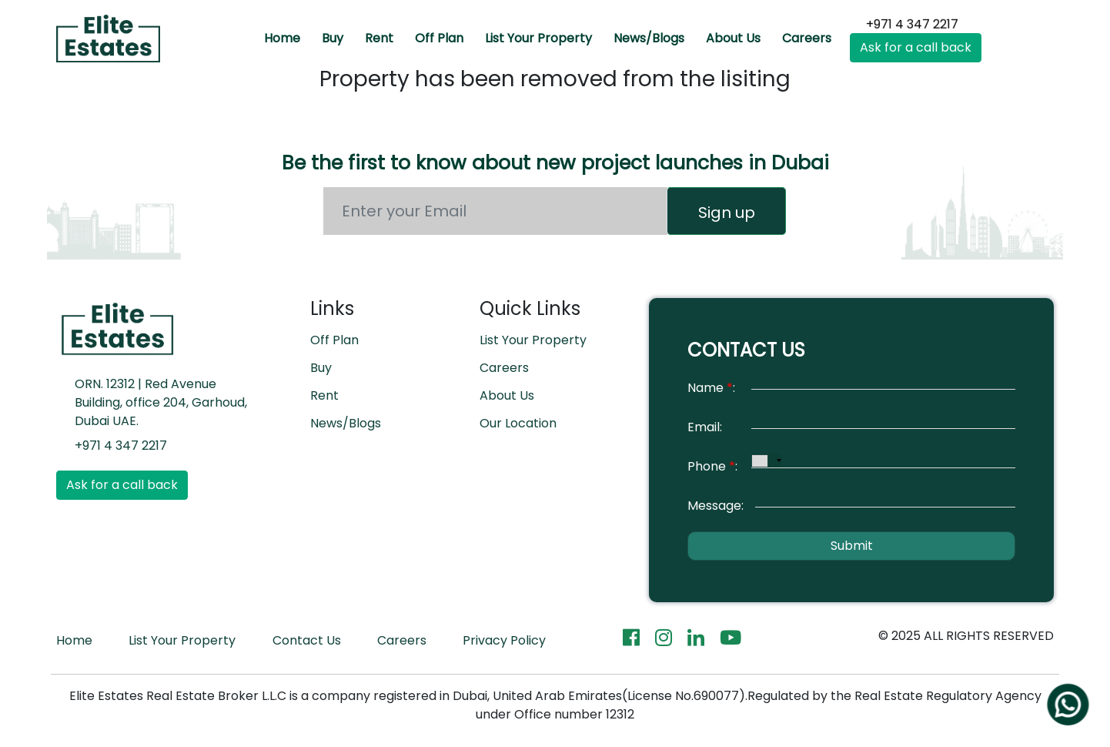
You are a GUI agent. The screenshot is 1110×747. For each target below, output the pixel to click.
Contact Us (306, 640)
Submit (852, 545)
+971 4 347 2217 (911, 22)
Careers (806, 38)
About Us (733, 38)
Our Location (518, 423)
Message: (715, 505)
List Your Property (538, 38)
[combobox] (766, 460)
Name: (711, 388)
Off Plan (439, 38)
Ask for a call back (915, 47)
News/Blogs (649, 38)
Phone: (712, 466)
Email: (704, 427)
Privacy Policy (504, 640)
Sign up (726, 212)
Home (282, 38)
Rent (379, 38)
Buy (332, 38)
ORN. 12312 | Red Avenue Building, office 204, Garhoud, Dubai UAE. (161, 402)
